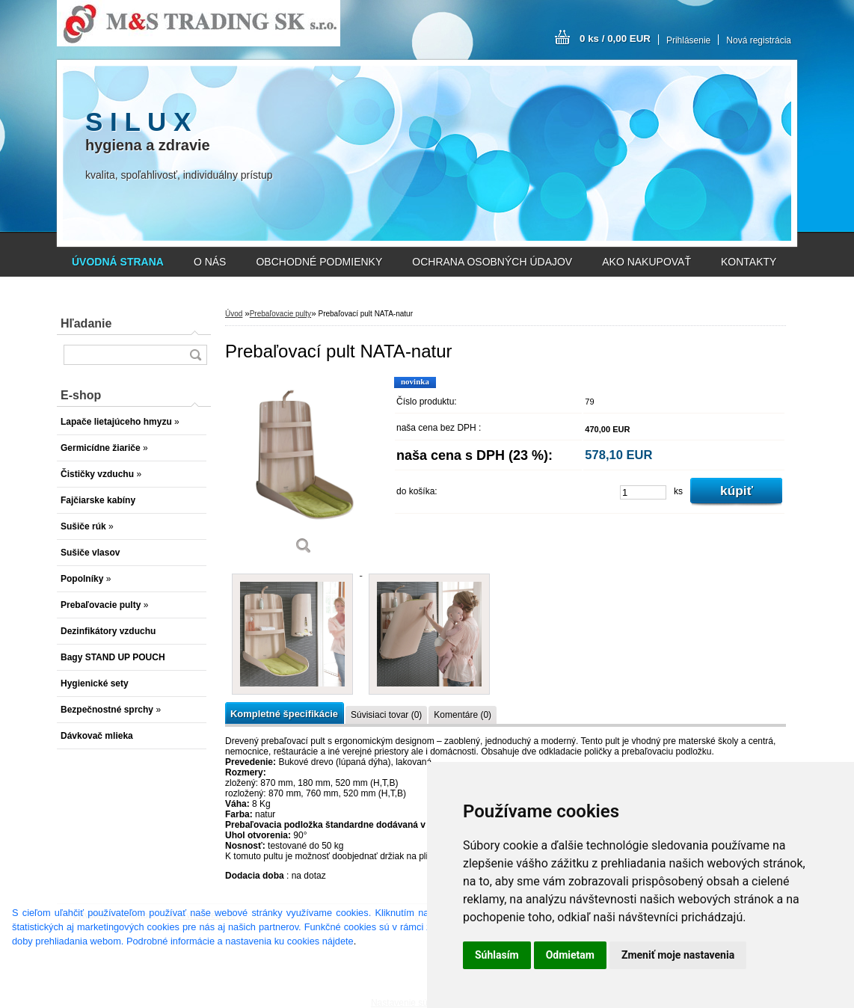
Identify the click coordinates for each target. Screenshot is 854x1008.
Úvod (233, 314)
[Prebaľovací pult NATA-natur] (303, 471)
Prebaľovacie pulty (280, 314)
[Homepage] (118, 262)
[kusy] (643, 492)
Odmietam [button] (570, 955)
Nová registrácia (758, 40)
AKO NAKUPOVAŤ (646, 262)
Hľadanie (86, 323)
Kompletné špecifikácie (284, 713)
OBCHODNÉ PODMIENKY (319, 262)
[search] (195, 354)
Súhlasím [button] (497, 955)
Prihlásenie (688, 40)
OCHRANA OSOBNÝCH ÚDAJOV (492, 262)
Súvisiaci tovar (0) (386, 715)
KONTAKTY (748, 262)
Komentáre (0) (462, 715)
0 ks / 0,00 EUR (615, 38)
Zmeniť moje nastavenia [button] (677, 955)
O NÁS (210, 262)
